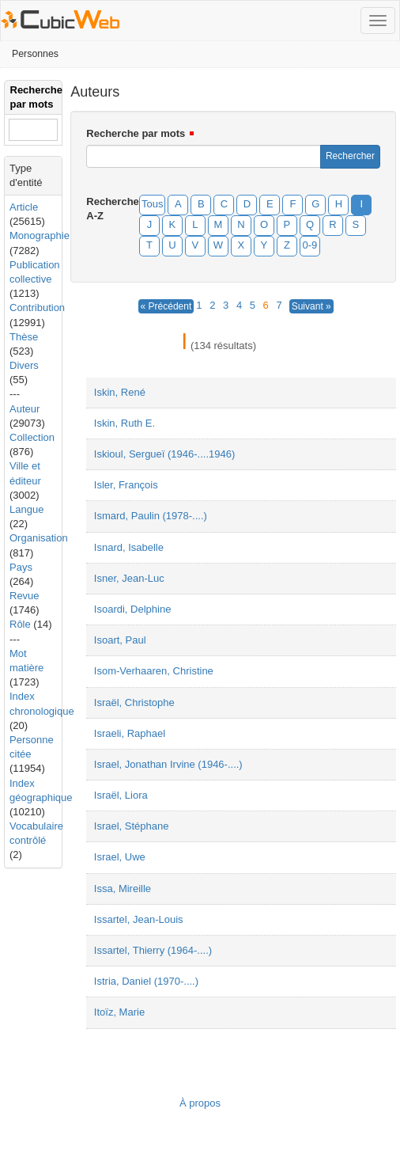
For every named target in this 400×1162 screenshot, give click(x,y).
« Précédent (166, 306)
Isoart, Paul (120, 640)
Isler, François (126, 485)
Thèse (23, 337)
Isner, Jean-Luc (129, 578)
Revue (24, 596)
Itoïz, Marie (119, 1012)
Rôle (20, 624)
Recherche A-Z (107, 209)
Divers (24, 365)
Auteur (24, 409)
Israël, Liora (121, 795)
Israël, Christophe (134, 702)
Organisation (38, 538)
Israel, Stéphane (131, 826)
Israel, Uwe (119, 857)
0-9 (310, 245)
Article (23, 207)
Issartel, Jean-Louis (138, 919)
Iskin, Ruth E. (124, 423)
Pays (20, 567)
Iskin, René (119, 392)
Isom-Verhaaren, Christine (153, 671)
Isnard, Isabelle (129, 547)
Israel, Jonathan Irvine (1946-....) (168, 764)
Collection (32, 437)
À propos (200, 1103)
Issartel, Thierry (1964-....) (153, 950)
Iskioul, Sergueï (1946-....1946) (165, 454)
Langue (26, 509)
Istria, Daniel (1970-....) (146, 981)
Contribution (37, 307)
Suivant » (311, 306)
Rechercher (350, 155)
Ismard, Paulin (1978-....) (150, 516)
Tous (152, 204)
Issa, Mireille (122, 888)
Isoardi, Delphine (133, 609)
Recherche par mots (135, 133)
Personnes (35, 53)
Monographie (39, 235)
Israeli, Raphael (129, 733)
